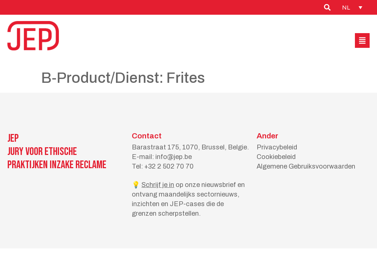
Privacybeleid (277, 147)
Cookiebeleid (276, 156)
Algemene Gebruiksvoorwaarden (306, 166)
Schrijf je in (157, 184)
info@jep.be (173, 156)
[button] (362, 40)
